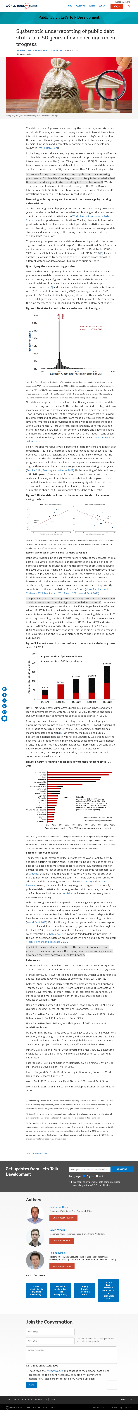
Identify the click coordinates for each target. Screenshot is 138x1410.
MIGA (45, 1407)
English (29, 54)
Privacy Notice (54, 1370)
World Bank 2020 (36, 922)
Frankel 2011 (34, 470)
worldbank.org (122, 2)
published (67, 893)
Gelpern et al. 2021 (37, 441)
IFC (39, 1407)
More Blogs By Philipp (62, 1266)
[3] (61, 732)
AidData (33, 873)
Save (31, 1385)
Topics (92, 6)
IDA (34, 1407)
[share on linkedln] (4, 706)
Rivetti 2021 (71, 593)
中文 (101, 1176)
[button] (129, 6)
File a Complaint (126, 1399)
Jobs (45, 1399)
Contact (102, 6)
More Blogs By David (61, 1241)
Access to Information (33, 1399)
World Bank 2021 (48, 147)
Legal (8, 1399)
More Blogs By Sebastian (63, 1218)
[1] (101, 253)
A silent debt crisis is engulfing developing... (36, 1290)
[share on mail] (4, 689)
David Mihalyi (40, 50)
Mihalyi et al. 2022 (56, 934)
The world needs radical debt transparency (60, 1290)
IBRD (29, 1407)
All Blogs (80, 6)
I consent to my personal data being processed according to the (96, 1183)
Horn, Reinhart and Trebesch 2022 (47, 941)
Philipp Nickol (56, 50)
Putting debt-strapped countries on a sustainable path (108, 1290)
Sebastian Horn (24, 50)
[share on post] (4, 700)
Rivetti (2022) (84, 881)
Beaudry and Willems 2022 (58, 470)
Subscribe (122, 1169)
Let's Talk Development (80, 18)
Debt (28, 1153)
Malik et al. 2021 (53, 593)
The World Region (39, 1153)
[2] (51, 287)
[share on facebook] (4, 695)
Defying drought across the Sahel (84, 1290)
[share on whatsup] (4, 712)
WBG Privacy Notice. (100, 1185)
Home (69, 6)
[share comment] (4, 718)
